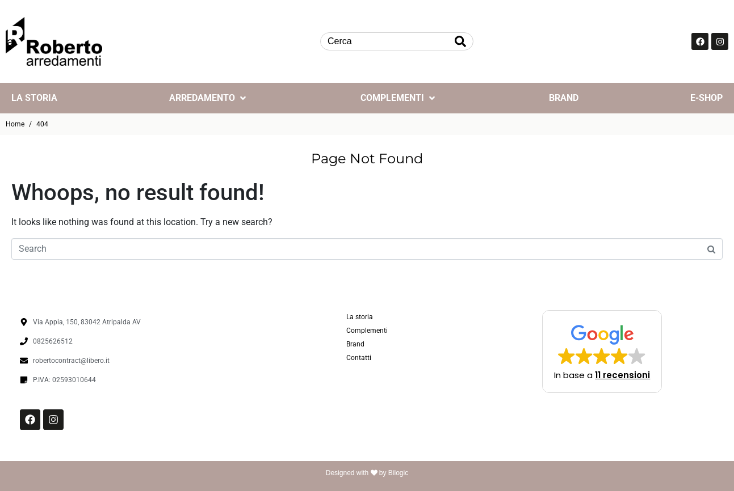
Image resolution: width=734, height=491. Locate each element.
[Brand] (563, 98)
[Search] (460, 41)
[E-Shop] (706, 98)
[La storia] (34, 98)
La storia (359, 317)
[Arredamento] (208, 98)
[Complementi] (399, 98)
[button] (602, 351)
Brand (355, 344)
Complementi (367, 331)
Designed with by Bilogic (367, 473)
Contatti (358, 358)
